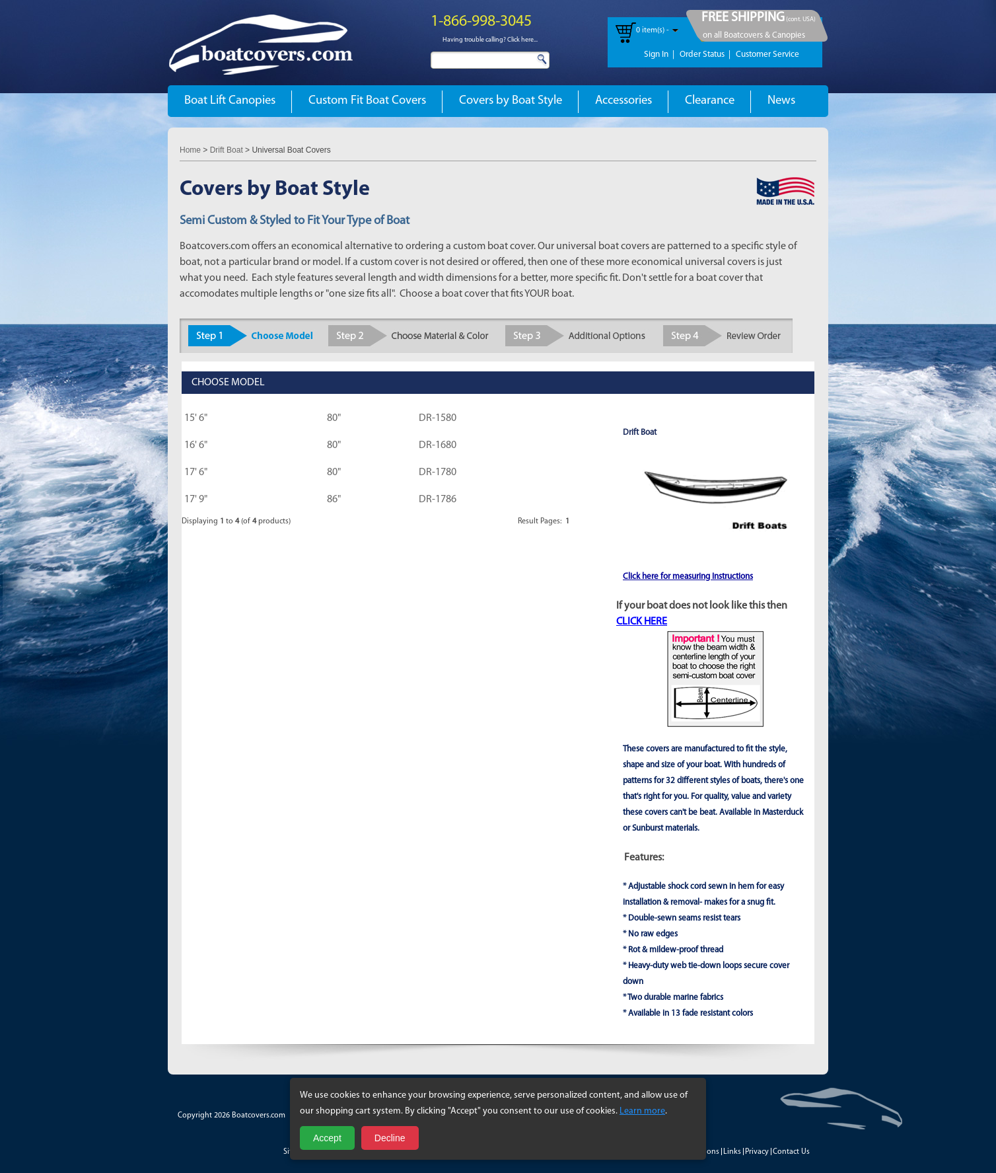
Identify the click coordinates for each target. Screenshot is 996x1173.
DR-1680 (437, 445)
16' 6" (195, 445)
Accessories (623, 101)
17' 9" (195, 499)
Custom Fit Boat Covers (367, 101)
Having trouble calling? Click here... (490, 40)
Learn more (642, 1111)
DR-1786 (437, 499)
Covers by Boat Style (510, 101)
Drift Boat (226, 150)
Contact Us (791, 1152)
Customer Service (767, 54)
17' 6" (195, 472)
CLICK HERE (641, 622)
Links (732, 1152)
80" (334, 418)
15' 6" (195, 418)
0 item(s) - (652, 30)
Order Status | (705, 54)
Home (190, 150)
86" (334, 499)
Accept (327, 1138)
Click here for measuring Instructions (688, 576)
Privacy (757, 1152)
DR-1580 (437, 418)
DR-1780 (437, 472)
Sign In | (659, 54)
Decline (390, 1138)
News (781, 101)
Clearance (709, 101)
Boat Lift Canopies (229, 101)
